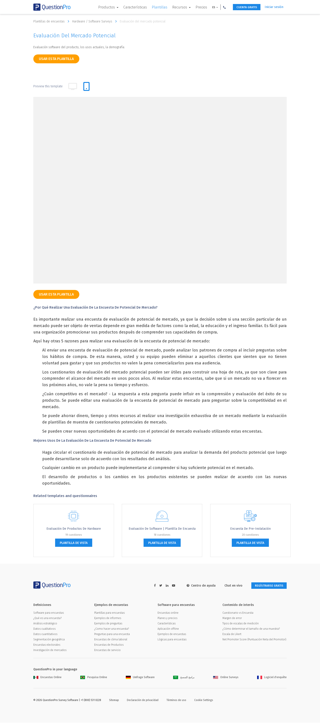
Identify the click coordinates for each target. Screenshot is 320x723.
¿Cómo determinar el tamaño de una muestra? (251, 629)
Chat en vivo (229, 585)
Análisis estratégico (45, 623)
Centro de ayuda (197, 585)
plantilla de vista (74, 543)
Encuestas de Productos (109, 645)
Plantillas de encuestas (52, 21)
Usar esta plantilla (56, 59)
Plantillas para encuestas (109, 613)
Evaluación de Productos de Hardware (73, 529)
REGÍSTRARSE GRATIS (267, 586)
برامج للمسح (183, 677)
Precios (197, 7)
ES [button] (210, 7)
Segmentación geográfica (49, 639)
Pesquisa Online (93, 677)
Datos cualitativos (44, 629)
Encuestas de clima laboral (110, 639)
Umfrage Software (140, 677)
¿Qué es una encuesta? (47, 618)
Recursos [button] (176, 7)
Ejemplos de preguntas (108, 623)
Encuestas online (168, 613)
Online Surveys (225, 677)
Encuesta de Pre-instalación (250, 529)
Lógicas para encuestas (172, 639)
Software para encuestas (48, 613)
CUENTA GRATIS (244, 7)
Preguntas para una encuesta (112, 634)
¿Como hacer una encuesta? (111, 629)
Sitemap (114, 700)
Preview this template (48, 86)
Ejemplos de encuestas (172, 634)
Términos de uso (176, 700)
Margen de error (232, 618)
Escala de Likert (231, 634)
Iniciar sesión (274, 7)
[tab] (86, 86)
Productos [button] (103, 7)
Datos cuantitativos (45, 634)
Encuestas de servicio (107, 650)
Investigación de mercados (49, 650)
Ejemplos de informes (107, 618)
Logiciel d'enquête (272, 677)
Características (131, 7)
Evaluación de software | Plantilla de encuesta (162, 529)
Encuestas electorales (46, 645)
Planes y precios (167, 618)
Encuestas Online (47, 677)
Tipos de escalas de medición (240, 623)
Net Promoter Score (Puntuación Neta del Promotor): (254, 639)
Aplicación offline (168, 629)
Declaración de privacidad (142, 700)
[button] (221, 7)
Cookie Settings (203, 700)
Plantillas (156, 7)
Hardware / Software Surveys (95, 21)
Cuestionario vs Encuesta (237, 613)
